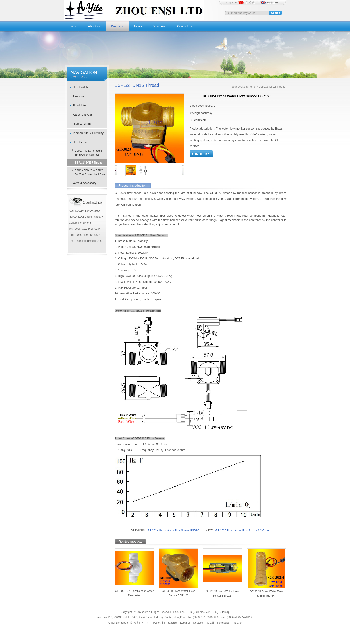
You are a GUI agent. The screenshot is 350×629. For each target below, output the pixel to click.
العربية (210, 622)
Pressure (78, 96)
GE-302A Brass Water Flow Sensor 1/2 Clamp (242, 530)
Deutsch (197, 622)
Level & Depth (82, 123)
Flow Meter (80, 105)
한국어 (145, 622)
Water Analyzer (82, 114)
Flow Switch (80, 87)
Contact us (184, 26)
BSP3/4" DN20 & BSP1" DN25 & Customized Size (90, 172)
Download (159, 26)
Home (73, 26)
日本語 (134, 622)
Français (171, 622)
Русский (157, 622)
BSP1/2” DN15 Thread (89, 162)
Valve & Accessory (84, 183)
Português (223, 622)
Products (117, 26)
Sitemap (224, 612)
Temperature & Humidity (88, 133)
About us (94, 26)
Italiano (237, 622)
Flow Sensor (81, 142)
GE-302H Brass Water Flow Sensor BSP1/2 (174, 530)
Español (184, 622)
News (138, 26)
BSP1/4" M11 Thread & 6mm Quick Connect (88, 152)
